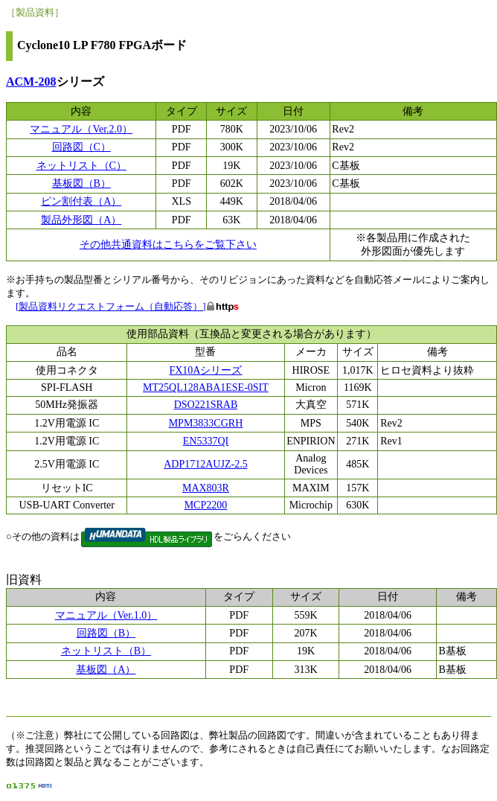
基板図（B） (81, 183)
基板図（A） (105, 669)
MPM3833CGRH (206, 423)
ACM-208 (31, 81)
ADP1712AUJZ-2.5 (205, 464)
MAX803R (205, 488)
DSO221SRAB (206, 404)
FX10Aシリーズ (205, 370)
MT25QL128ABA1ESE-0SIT (206, 387)
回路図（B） (106, 633)
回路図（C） (81, 147)
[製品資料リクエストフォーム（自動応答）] (111, 306)
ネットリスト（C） (81, 165)
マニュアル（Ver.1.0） (106, 615)
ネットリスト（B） (106, 651)
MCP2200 (206, 505)
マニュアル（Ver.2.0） (81, 129)
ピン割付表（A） (81, 201)
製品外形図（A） (81, 220)
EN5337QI (205, 441)
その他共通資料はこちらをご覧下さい (168, 244)
